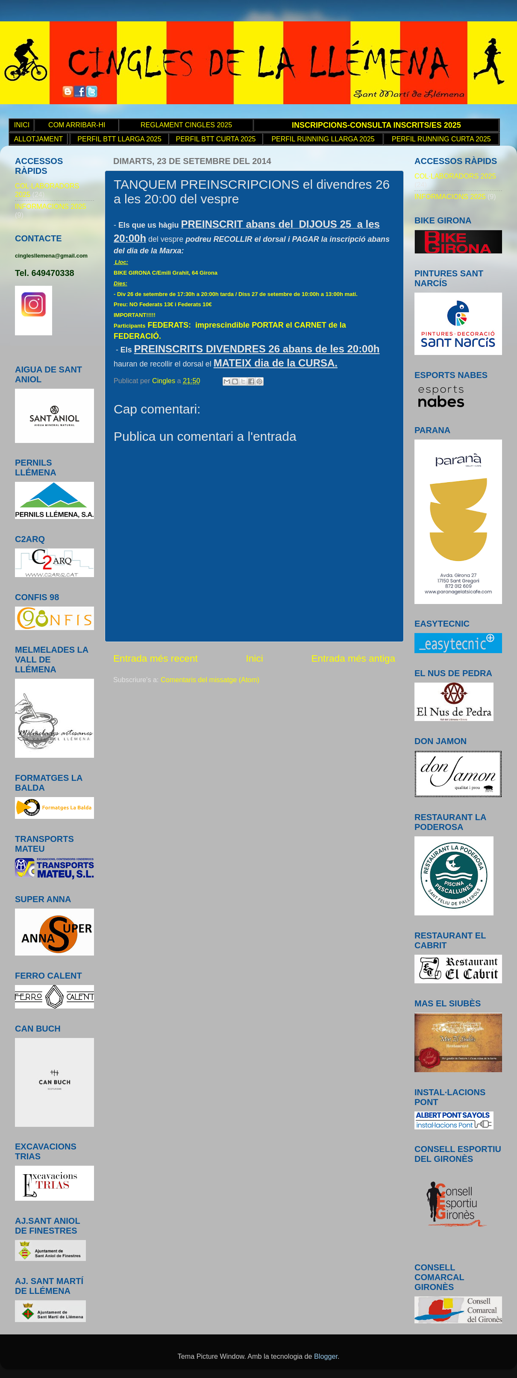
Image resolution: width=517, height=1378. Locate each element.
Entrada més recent (155, 658)
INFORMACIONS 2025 (50, 206)
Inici (254, 658)
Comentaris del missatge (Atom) (210, 679)
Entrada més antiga (353, 658)
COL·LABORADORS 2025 (455, 176)
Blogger (326, 1356)
